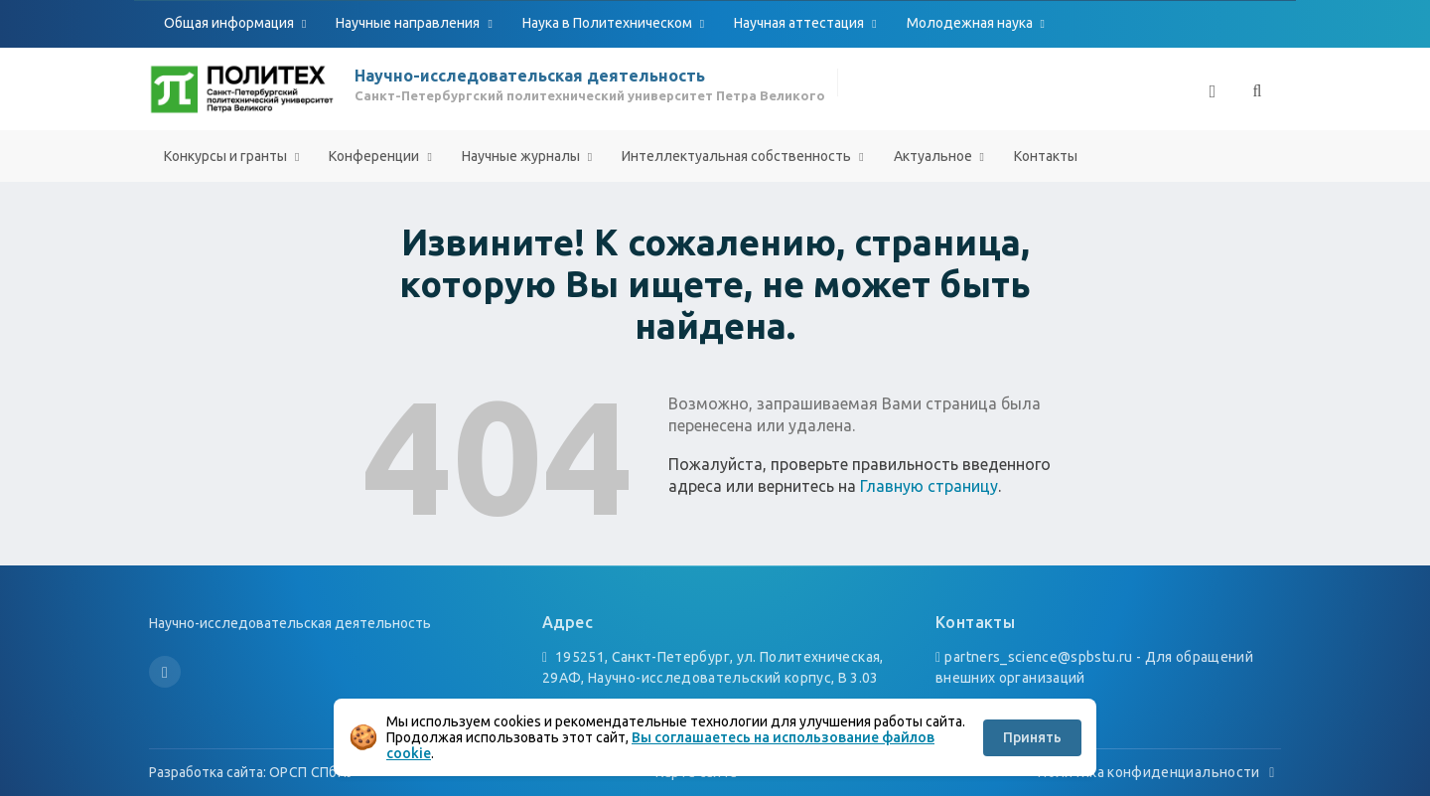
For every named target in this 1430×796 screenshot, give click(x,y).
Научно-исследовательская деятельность (530, 75)
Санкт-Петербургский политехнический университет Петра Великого (590, 95)
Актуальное (934, 156)
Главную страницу (929, 486)
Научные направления (409, 23)
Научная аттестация (800, 23)
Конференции (375, 156)
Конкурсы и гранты (227, 156)
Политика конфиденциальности (1159, 772)
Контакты (1045, 156)
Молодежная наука (971, 23)
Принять (1032, 737)
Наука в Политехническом (608, 23)
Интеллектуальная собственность (738, 156)
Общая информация (230, 23)
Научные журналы (522, 156)
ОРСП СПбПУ (312, 772)
